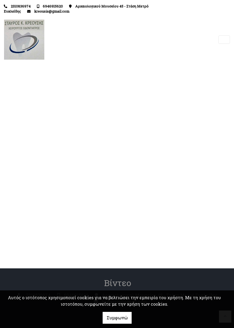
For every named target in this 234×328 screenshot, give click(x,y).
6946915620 (53, 6)
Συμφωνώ (117, 317)
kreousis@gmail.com (51, 11)
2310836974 (21, 6)
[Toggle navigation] (224, 39)
